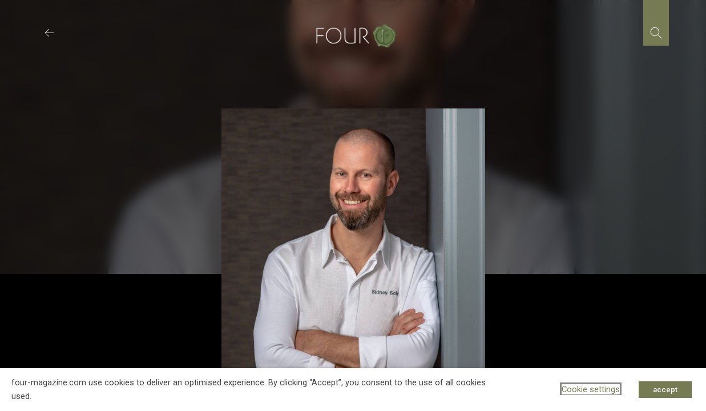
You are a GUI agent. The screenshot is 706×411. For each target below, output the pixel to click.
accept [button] (665, 389)
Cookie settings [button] (591, 389)
